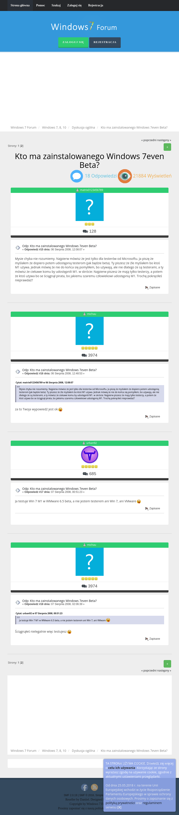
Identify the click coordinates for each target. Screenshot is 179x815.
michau (91, 314)
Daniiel (84, 799)
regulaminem (152, 803)
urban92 (91, 443)
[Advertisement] (93, 89)
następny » (164, 140)
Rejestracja (95, 5)
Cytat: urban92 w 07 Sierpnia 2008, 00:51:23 (39, 613)
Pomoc (40, 5)
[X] (119, 807)
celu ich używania (121, 768)
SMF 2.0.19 (70, 795)
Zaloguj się (74, 5)
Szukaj (55, 5)
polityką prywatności (120, 803)
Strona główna (20, 5)
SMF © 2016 (86, 795)
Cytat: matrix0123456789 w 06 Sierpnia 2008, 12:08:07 (44, 382)
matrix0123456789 (91, 190)
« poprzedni (148, 140)
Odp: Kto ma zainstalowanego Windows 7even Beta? (59, 246)
